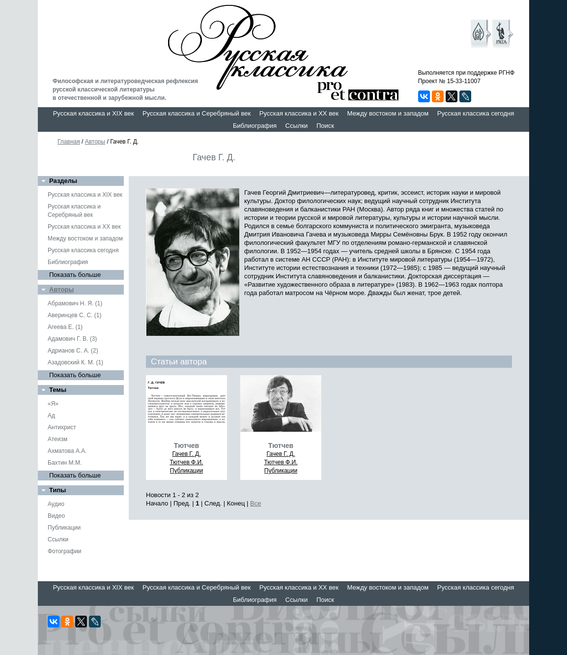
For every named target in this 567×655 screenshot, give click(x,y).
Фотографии (65, 551)
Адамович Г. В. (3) (72, 338)
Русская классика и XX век (299, 113)
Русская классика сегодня (475, 113)
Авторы (95, 141)
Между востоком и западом (387, 113)
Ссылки (296, 125)
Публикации (64, 527)
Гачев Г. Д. (186, 453)
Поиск (325, 125)
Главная (68, 141)
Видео (56, 515)
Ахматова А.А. (67, 450)
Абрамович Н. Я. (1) (75, 303)
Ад (51, 415)
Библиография (255, 125)
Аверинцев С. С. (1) (74, 315)
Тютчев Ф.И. (186, 462)
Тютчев (186, 445)
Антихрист (62, 427)
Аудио (56, 504)
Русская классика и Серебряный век (196, 113)
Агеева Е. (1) (65, 327)
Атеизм (57, 439)
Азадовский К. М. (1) (75, 362)
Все (255, 503)
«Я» (53, 403)
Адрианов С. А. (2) (73, 350)
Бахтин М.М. (65, 462)
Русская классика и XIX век (93, 113)
